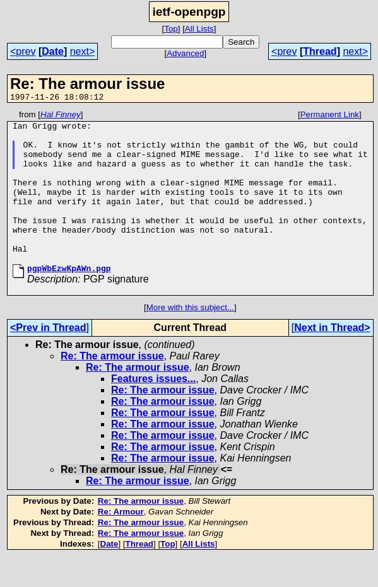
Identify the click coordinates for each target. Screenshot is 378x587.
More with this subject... (190, 337)
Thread (319, 51)
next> (82, 51)
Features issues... (153, 409)
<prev (22, 51)
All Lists (199, 28)
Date (53, 51)
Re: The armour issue (112, 386)
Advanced (185, 53)
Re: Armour (121, 542)
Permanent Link (329, 116)
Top (171, 28)
